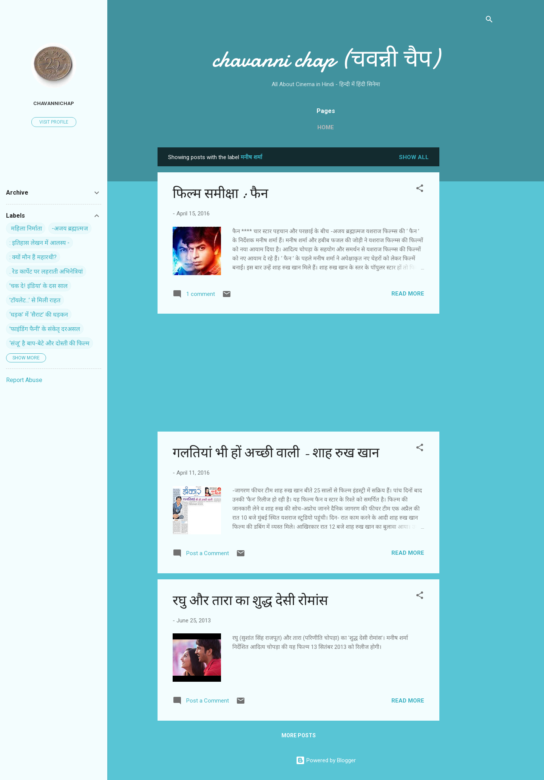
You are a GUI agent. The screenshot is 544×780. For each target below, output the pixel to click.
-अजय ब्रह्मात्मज (70, 228)
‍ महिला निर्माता (25, 228)
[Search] (489, 20)
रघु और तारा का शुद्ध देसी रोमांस (250, 600)
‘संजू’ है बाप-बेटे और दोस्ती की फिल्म (49, 343)
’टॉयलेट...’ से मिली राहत (34, 300)
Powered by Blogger (326, 760)
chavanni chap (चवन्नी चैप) (325, 59)
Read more (407, 293)
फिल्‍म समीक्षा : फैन (220, 193)
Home (325, 127)
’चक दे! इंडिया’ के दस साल (38, 285)
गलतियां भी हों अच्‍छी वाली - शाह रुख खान (276, 453)
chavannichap (53, 103)
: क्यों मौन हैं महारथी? (33, 257)
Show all (414, 157)
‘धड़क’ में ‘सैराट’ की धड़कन (38, 314)
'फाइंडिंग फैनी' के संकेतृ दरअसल (44, 329)
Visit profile (53, 122)
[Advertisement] (469, 260)
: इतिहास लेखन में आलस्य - (39, 242)
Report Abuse (24, 380)
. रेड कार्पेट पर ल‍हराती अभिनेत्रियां (46, 271)
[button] (419, 189)
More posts (298, 735)
